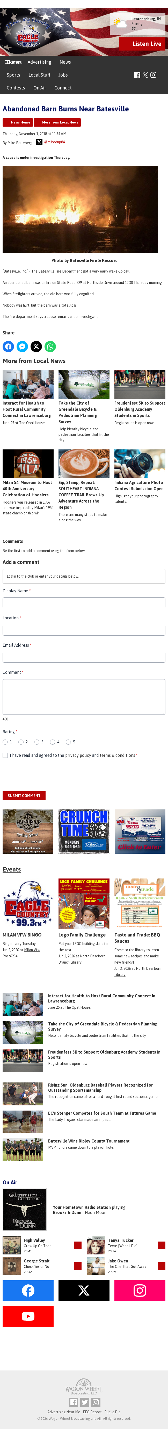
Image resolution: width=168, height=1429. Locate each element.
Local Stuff (39, 75)
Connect (63, 88)
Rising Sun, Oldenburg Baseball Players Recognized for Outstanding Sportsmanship (100, 1088)
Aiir (99, 1418)
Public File (112, 1412)
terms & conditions (117, 755)
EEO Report (92, 1412)
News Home (20, 122)
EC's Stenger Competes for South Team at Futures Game (102, 1113)
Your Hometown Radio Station (82, 1207)
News (65, 62)
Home (13, 62)
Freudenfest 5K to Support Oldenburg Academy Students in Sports (139, 394)
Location (12, 618)
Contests (16, 88)
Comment (13, 672)
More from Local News (60, 122)
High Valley (34, 1240)
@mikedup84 (50, 142)
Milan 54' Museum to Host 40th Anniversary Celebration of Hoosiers (28, 473)
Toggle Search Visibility (162, 75)
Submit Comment (24, 796)
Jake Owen (118, 1261)
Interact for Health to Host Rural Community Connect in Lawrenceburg (28, 394)
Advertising (39, 62)
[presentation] (42, 775)
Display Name (17, 590)
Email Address (17, 645)
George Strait (37, 1261)
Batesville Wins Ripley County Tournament (89, 1141)
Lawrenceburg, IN (146, 19)
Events (12, 869)
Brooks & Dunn (67, 1212)
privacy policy (78, 755)
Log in (11, 576)
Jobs (63, 75)
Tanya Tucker (121, 1240)
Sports (13, 75)
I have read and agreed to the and (73, 755)
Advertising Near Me (63, 1412)
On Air (39, 88)
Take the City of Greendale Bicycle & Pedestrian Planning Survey (84, 397)
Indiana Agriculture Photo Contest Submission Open (139, 470)
